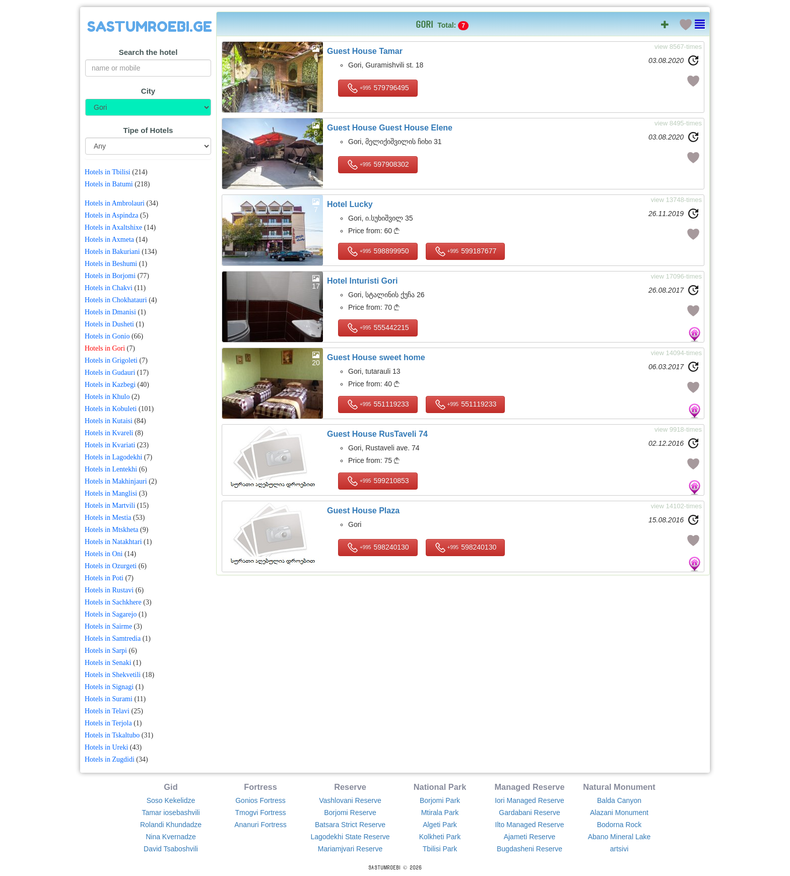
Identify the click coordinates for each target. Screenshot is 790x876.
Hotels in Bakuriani (112, 251)
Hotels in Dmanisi (110, 312)
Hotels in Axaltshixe (113, 227)
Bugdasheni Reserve (529, 849)
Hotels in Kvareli (109, 433)
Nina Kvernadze (171, 837)
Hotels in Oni (103, 554)
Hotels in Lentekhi (111, 469)
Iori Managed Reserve (529, 800)
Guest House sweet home (376, 357)
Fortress (260, 786)
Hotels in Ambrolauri (115, 203)
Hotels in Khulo (107, 396)
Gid (170, 786)
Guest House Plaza (363, 510)
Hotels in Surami (109, 699)
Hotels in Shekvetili (113, 675)
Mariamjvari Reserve (350, 849)
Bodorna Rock (619, 825)
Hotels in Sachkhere (113, 602)
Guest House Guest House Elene (389, 127)
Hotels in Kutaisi (109, 421)
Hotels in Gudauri (110, 372)
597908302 (378, 165)
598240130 (378, 548)
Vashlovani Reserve (350, 800)
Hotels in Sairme (108, 626)
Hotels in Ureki (106, 747)
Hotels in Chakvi (109, 288)
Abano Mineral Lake (619, 837)
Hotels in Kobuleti (111, 409)
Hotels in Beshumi (111, 263)
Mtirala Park (440, 812)
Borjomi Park (440, 800)
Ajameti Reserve (530, 837)
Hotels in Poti (104, 578)
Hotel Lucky (350, 204)
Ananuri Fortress (260, 825)
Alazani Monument (619, 812)
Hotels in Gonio (107, 336)
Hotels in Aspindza (112, 215)
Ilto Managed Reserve (529, 825)
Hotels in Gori (105, 348)
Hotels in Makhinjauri (116, 481)
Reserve (350, 786)
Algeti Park (440, 825)
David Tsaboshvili (171, 849)
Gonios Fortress (260, 800)
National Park (440, 786)
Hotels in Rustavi (109, 590)
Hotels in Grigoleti (111, 360)
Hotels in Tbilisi (107, 172)
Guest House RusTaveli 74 (377, 434)
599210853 (378, 481)
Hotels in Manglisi (111, 493)
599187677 (465, 251)
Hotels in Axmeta (109, 239)
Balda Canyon (619, 800)
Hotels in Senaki (108, 662)
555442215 (378, 328)
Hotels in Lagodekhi (113, 457)
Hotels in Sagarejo (111, 614)
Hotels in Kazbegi (110, 384)
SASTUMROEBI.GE (149, 26)
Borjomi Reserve (350, 812)
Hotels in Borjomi (110, 276)
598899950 (378, 251)
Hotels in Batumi (109, 184)
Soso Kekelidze (171, 800)
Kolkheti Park (439, 837)
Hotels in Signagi (109, 687)
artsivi (619, 849)
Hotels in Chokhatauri (116, 300)
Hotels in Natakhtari (113, 542)
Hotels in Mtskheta (112, 529)
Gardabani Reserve (529, 812)
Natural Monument (619, 786)
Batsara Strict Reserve (350, 825)
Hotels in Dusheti (109, 324)
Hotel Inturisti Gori (362, 281)
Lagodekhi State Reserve (349, 837)
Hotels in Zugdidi (110, 759)
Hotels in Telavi (107, 711)
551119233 (378, 404)
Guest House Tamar (365, 51)
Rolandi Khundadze (171, 825)
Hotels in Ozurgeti (111, 566)
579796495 (378, 88)
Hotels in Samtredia (113, 638)
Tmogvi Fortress (260, 812)
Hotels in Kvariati (110, 445)
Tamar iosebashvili (171, 812)
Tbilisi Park (440, 849)
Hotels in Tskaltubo (112, 735)
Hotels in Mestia (108, 517)
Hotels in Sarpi (106, 650)
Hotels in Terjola (108, 723)
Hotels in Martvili (110, 505)
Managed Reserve (529, 786)
